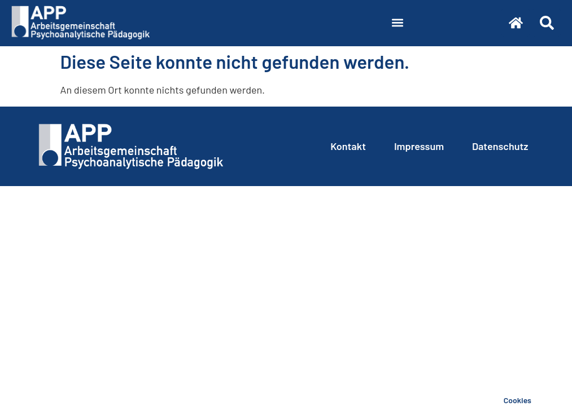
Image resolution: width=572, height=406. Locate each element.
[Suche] (546, 22)
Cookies (517, 400)
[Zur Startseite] (515, 22)
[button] (397, 23)
